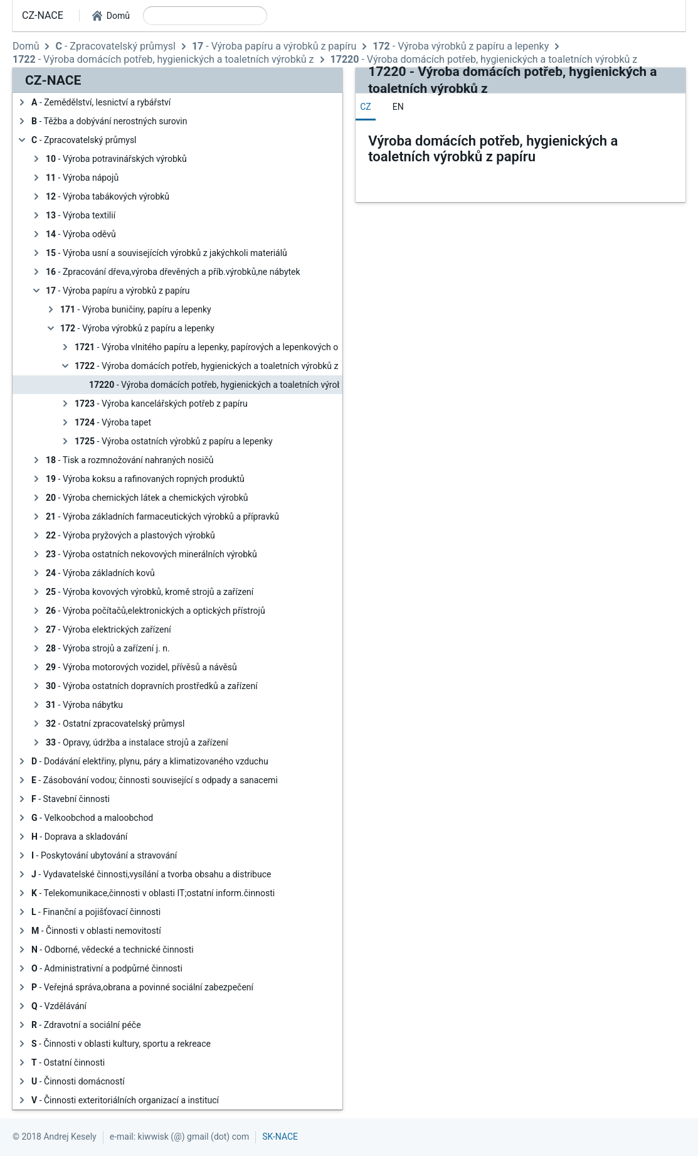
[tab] (366, 106)
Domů (26, 46)
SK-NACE (280, 1137)
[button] (111, 15)
